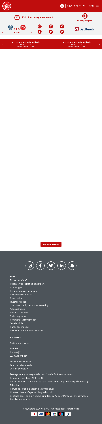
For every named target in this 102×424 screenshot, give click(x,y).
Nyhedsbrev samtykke (21, 294)
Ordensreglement (19, 316)
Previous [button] (31, 32)
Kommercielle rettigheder (23, 319)
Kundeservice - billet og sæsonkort (27, 283)
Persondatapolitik (19, 312)
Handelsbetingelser (19, 326)
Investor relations (18, 301)
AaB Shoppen (16, 287)
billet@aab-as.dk (46, 388)
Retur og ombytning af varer (24, 290)
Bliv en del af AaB (18, 280)
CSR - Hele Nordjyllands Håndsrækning (29, 305)
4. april (17, 32)
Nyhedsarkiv (16, 298)
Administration (17, 308)
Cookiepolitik (16, 323)
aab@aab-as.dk (24, 365)
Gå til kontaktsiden (19, 343)
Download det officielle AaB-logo (26, 330)
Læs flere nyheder (51, 244)
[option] (17, 28)
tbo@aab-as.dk (45, 392)
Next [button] (2, 32)
